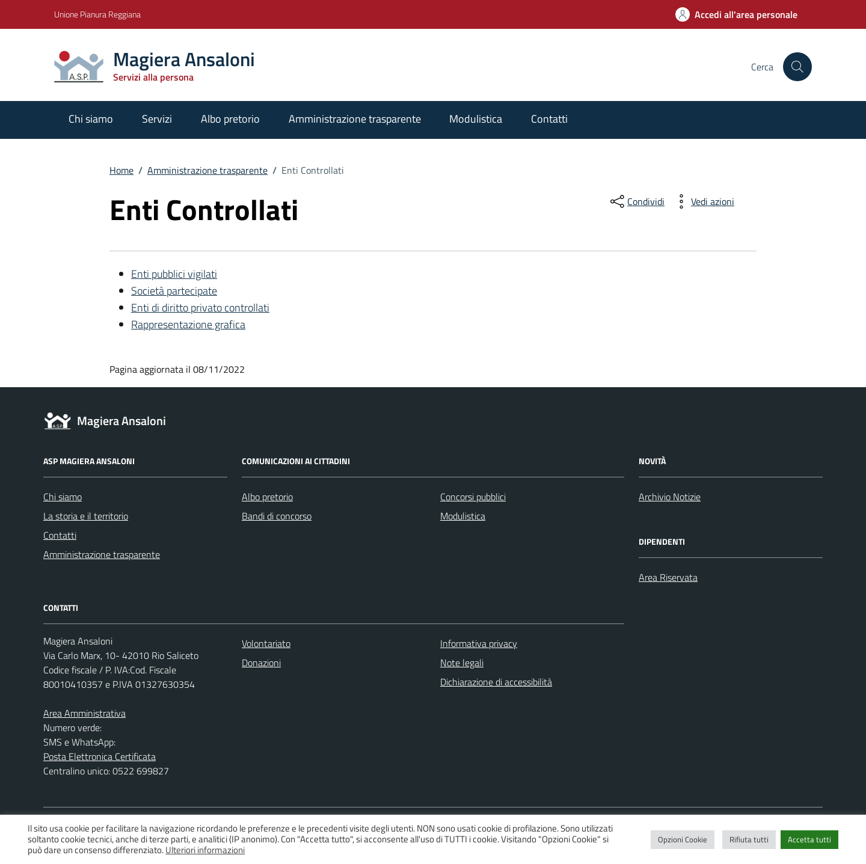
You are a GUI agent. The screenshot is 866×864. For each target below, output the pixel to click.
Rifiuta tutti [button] (749, 839)
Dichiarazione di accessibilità (496, 682)
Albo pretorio (230, 119)
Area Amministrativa (84, 713)
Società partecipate (174, 291)
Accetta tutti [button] (809, 839)
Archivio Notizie (670, 496)
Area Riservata (668, 577)
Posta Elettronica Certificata (99, 756)
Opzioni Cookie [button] (682, 839)
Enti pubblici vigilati (174, 274)
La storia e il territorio (85, 516)
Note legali (462, 662)
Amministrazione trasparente (355, 119)
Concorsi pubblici (473, 496)
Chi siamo (91, 119)
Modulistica (475, 119)
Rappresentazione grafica (188, 324)
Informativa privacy (478, 643)
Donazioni (261, 662)
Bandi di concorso (277, 516)
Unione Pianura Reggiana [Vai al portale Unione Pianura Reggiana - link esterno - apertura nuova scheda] (97, 14)
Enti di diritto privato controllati (200, 307)
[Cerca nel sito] (797, 66)
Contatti (549, 119)
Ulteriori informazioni (205, 850)
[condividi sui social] (636, 201)
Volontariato (266, 643)
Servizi (157, 119)
